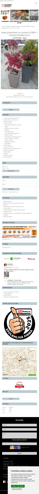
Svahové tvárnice (9, 140)
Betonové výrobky (8, 121)
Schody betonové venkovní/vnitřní (13, 136)
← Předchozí (19, 93)
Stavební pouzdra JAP (9, 150)
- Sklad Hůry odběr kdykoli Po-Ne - (12, 118)
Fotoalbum (8, 26)
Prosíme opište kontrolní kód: (19, 440)
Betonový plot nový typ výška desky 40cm (14, 203)
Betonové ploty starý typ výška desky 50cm (14, 206)
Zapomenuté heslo (13, 192)
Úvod (3, 26)
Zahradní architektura (10, 141)
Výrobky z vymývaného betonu (11, 297)
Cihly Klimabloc (7, 145)
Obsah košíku (11, 171)
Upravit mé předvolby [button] (17, 489)
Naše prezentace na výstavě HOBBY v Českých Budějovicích (18, 213)
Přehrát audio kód (25, 447)
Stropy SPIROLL (8, 295)
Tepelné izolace (7, 152)
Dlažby (6, 126)
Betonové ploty (8, 123)
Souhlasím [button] (14, 486)
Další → (23, 95)
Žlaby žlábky (8, 143)
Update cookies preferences (7, 0)
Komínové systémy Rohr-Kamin (11, 292)
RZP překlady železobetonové (12, 133)
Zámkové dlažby (7, 201)
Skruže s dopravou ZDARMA (11, 138)
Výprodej (6, 153)
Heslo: (4, 184)
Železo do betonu (8, 157)
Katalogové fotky (8, 211)
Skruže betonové (8, 293)
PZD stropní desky (9, 131)
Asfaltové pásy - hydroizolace (11, 120)
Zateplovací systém (8, 155)
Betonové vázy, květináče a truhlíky (13, 125)
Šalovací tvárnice (9, 135)
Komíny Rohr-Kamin (8, 147)
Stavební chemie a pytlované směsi (12, 148)
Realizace (6, 215)
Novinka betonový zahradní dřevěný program (14, 210)
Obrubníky (7, 130)
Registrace (5, 192)
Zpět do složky (17, 95)
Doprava (6, 205)
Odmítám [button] (21, 486)
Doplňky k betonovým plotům (12, 128)
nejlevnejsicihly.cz (6, 247)
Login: (3, 180)
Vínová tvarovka (7, 208)
